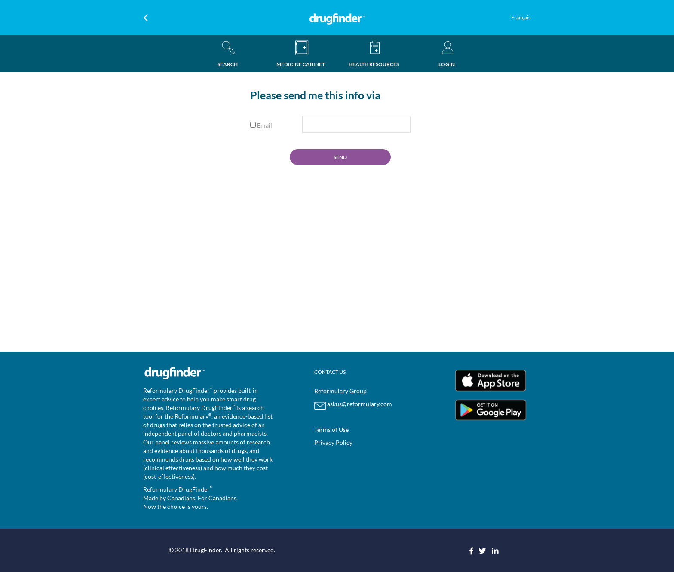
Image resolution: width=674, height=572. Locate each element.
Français (520, 17)
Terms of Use (331, 429)
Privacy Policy (333, 442)
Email (261, 125)
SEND (340, 157)
